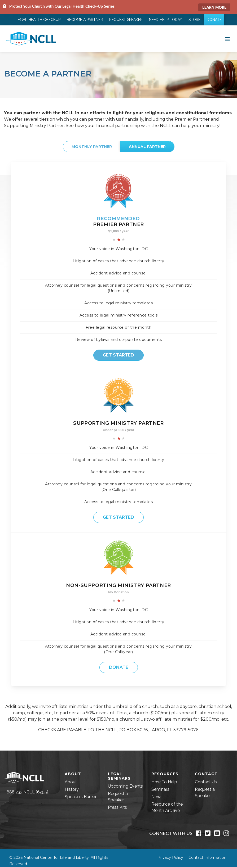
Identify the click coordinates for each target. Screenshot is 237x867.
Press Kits (117, 807)
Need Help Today (165, 19)
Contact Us (206, 781)
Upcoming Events (125, 786)
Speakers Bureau (81, 796)
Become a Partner (85, 19)
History (72, 789)
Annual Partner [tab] (147, 146)
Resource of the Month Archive (167, 807)
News (157, 796)
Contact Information (207, 857)
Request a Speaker (118, 796)
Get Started (118, 355)
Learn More (214, 7)
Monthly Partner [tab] (92, 146)
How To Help (164, 781)
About (71, 781)
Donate (214, 19)
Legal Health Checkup (38, 19)
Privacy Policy (170, 857)
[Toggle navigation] (227, 38)
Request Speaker (126, 19)
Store (194, 19)
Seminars (160, 789)
